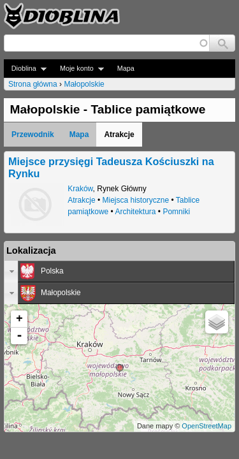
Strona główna (32, 84)
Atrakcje (81, 200)
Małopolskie (84, 84)
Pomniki (176, 211)
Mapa (125, 68)
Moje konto (78, 68)
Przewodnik (32, 134)
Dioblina (25, 68)
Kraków (80, 188)
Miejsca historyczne (135, 200)
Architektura (135, 211)
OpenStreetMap (206, 426)
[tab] (119, 271)
